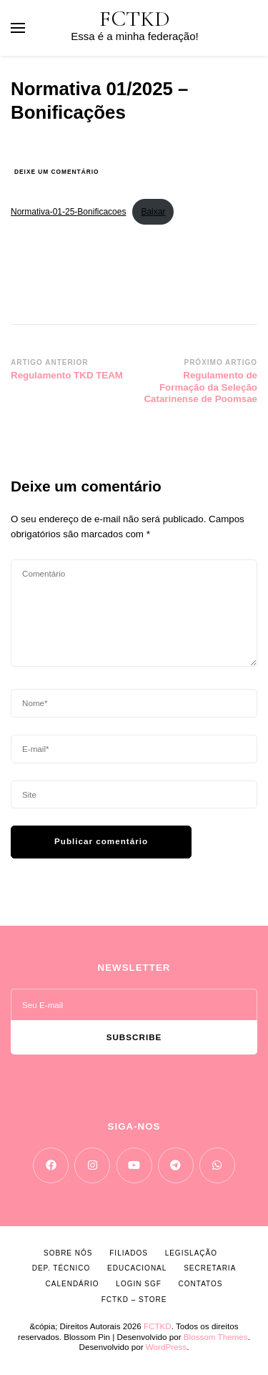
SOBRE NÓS (68, 1253)
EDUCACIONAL (137, 1268)
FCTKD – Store (134, 1299)
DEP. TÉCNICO (61, 1268)
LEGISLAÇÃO (191, 1253)
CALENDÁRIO (72, 1284)
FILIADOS (128, 1253)
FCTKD (134, 19)
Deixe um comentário (56, 172)
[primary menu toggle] (18, 28)
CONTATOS (201, 1284)
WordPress (166, 1346)
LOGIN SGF (138, 1284)
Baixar (153, 212)
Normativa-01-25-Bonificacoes (68, 212)
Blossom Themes (216, 1336)
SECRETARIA (210, 1268)
